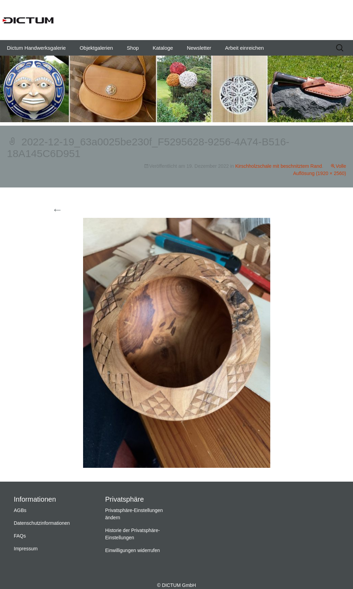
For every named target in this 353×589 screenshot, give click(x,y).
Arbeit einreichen (244, 48)
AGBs (20, 510)
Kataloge (163, 48)
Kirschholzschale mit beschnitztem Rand (278, 166)
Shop (133, 48)
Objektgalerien (96, 48)
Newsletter (199, 48)
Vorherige (70, 210)
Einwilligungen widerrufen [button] (132, 550)
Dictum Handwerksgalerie (36, 48)
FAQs (20, 536)
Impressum (26, 548)
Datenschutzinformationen (42, 523)
